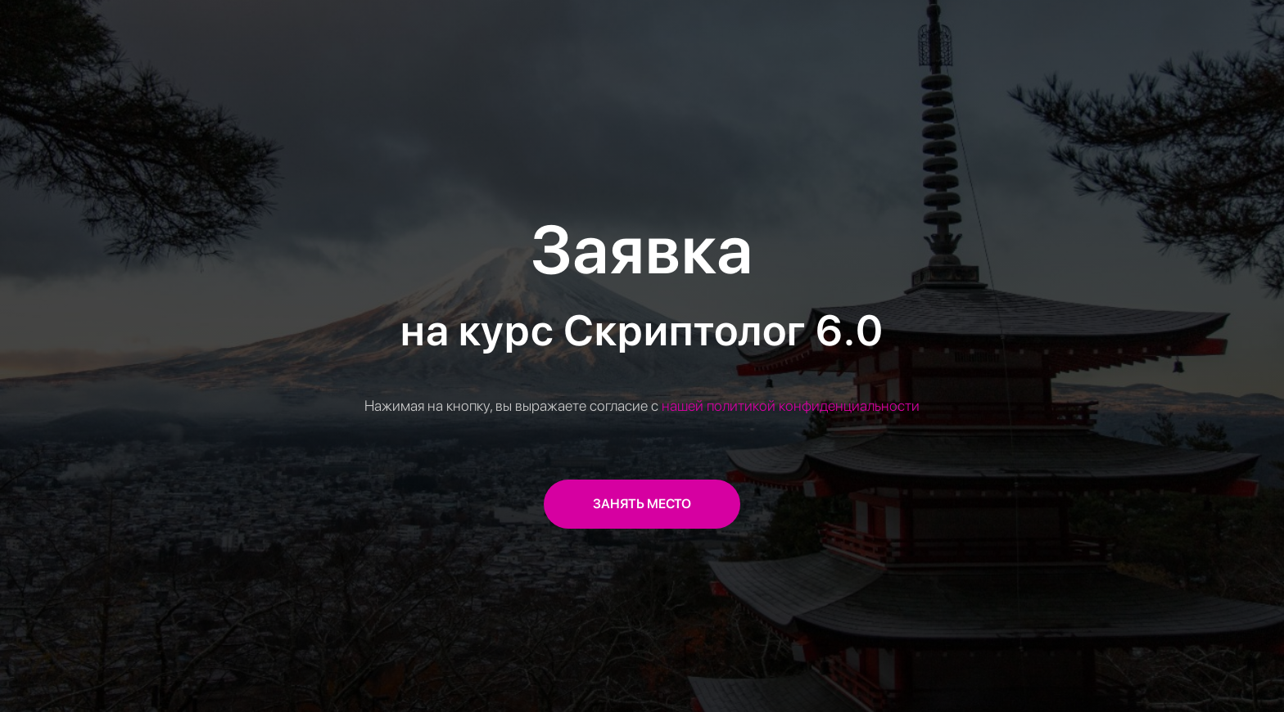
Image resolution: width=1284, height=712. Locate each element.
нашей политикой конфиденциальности (791, 405)
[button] (642, 504)
